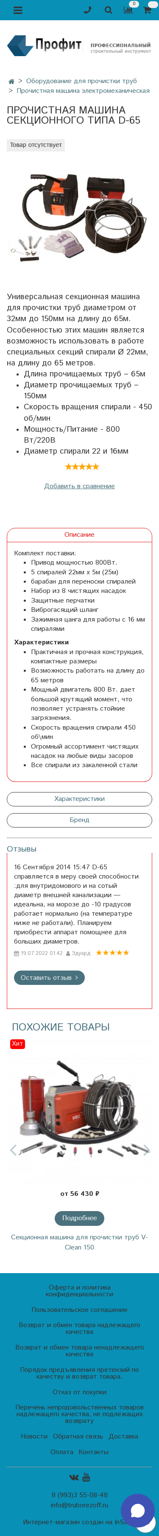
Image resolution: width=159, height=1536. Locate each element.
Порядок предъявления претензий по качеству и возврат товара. (79, 1373)
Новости (34, 1436)
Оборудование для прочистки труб (81, 81)
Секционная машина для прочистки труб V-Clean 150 (79, 1242)
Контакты (93, 1452)
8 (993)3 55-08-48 (80, 1495)
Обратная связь (78, 1436)
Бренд (79, 820)
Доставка (123, 1436)
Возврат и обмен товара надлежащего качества (79, 1328)
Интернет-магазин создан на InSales (79, 1522)
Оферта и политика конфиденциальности (79, 1291)
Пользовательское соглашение (79, 1310)
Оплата (61, 1452)
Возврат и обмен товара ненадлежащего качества (79, 1351)
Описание (79, 535)
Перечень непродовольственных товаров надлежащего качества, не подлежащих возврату (79, 1414)
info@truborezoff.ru (79, 1505)
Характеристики (79, 799)
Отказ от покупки (79, 1392)
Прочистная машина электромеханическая (83, 91)
